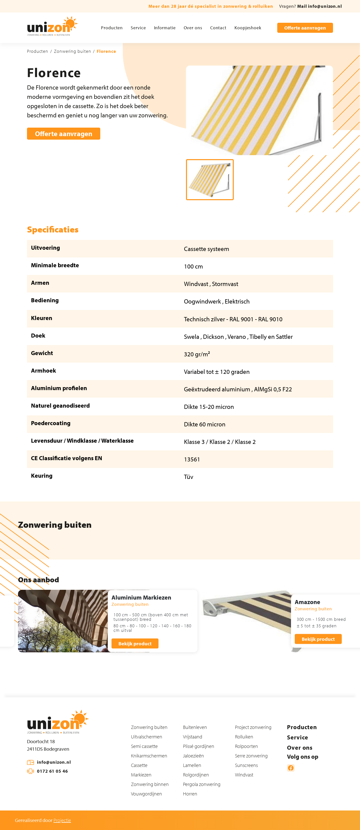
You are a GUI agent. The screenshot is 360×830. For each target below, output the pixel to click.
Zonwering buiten (72, 51)
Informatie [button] (165, 28)
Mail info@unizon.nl (319, 6)
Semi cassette (144, 746)
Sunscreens (246, 765)
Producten (112, 28)
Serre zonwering (251, 755)
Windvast (244, 774)
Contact (218, 28)
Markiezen (141, 774)
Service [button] (138, 28)
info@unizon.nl (54, 762)
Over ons (193, 28)
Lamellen (192, 765)
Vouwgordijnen (146, 793)
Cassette (139, 765)
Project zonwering (253, 727)
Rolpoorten (246, 746)
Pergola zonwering (201, 784)
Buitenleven (195, 727)
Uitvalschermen (146, 736)
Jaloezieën (193, 755)
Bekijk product (135, 643)
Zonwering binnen (150, 784)
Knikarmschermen (149, 755)
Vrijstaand (192, 736)
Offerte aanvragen (305, 28)
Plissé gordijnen (198, 746)
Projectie (62, 820)
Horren (190, 793)
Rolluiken (244, 736)
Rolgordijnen (196, 774)
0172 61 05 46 (52, 771)
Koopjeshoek (247, 28)
